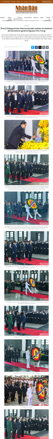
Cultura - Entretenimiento (17, 18)
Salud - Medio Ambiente (9, 18)
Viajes (41, 17)
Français (26, 1)
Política (26, 26)
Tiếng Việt (13, 1)
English (18, 1)
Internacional (28, 17)
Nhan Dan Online (26, 9)
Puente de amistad (47, 18)
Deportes (35, 17)
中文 (22, 1)
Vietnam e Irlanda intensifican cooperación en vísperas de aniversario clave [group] (21, 20)
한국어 (34, 1)
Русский (30, 1)
